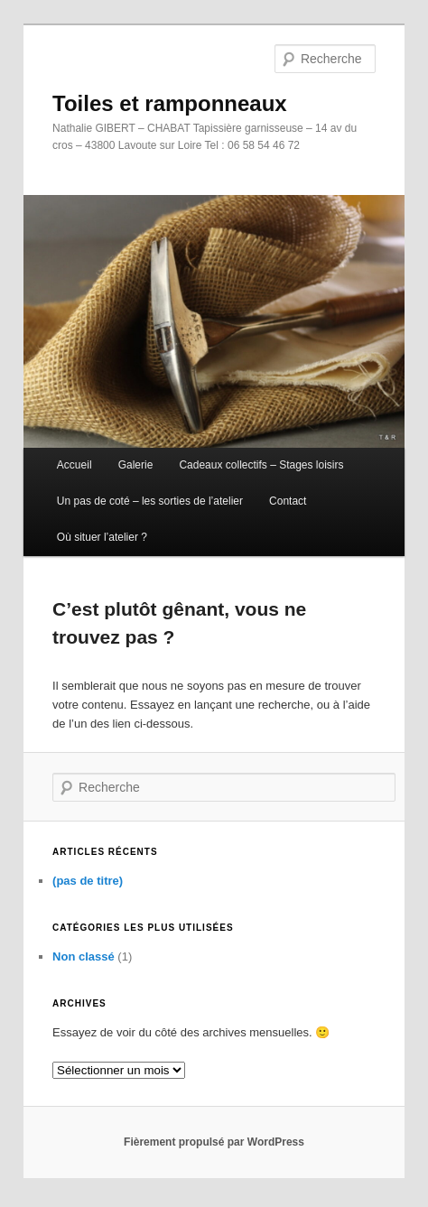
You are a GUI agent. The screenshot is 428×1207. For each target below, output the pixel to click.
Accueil (74, 465)
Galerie (136, 465)
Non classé (83, 956)
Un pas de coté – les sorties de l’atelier (150, 501)
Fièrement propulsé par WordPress (214, 1142)
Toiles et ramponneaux (169, 103)
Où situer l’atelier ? (102, 537)
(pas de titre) (87, 880)
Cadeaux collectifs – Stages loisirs (261, 465)
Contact (287, 501)
